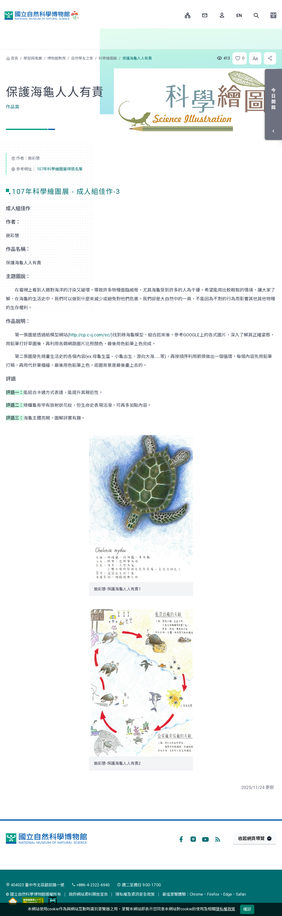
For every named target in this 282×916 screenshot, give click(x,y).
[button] (256, 15)
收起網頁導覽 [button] (251, 838)
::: (177, 15)
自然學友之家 (82, 58)
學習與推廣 (33, 58)
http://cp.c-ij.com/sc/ (90, 334)
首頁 (14, 58)
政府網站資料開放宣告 (88, 894)
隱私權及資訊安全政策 (135, 894)
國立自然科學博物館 (40, 15)
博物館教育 (56, 58)
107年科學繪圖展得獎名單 (60, 169)
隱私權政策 (225, 909)
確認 (247, 909)
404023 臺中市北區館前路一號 (35, 885)
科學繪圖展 (108, 58)
